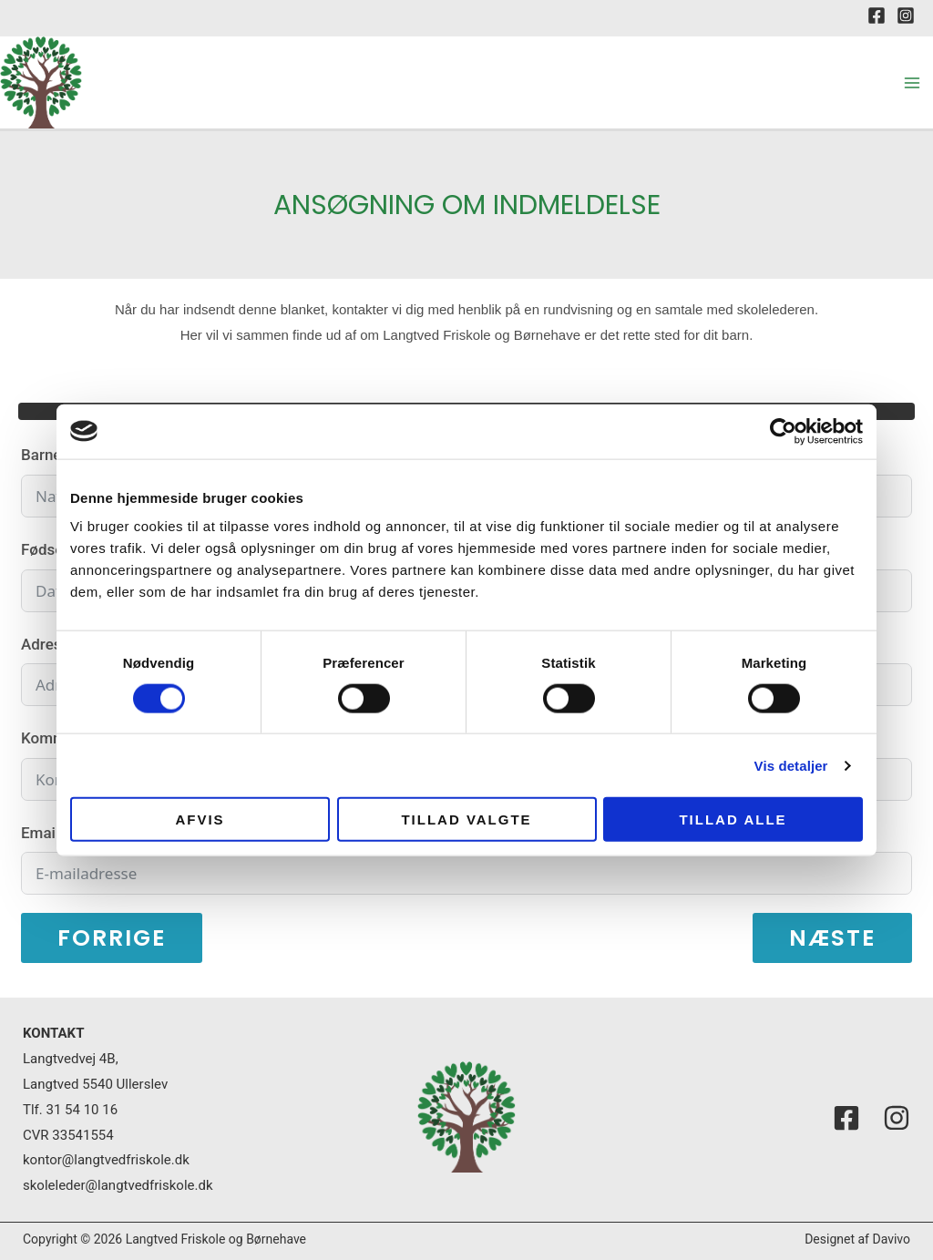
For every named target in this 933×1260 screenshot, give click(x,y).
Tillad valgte (466, 819)
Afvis (199, 819)
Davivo (891, 1239)
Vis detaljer (791, 765)
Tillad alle (732, 819)
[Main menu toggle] (913, 83)
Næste (832, 938)
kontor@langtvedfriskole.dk (106, 1160)
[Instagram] (906, 15)
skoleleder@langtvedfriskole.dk (118, 1185)
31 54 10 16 (82, 1109)
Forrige (111, 938)
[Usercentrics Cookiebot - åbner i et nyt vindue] (783, 431)
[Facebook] (876, 15)
